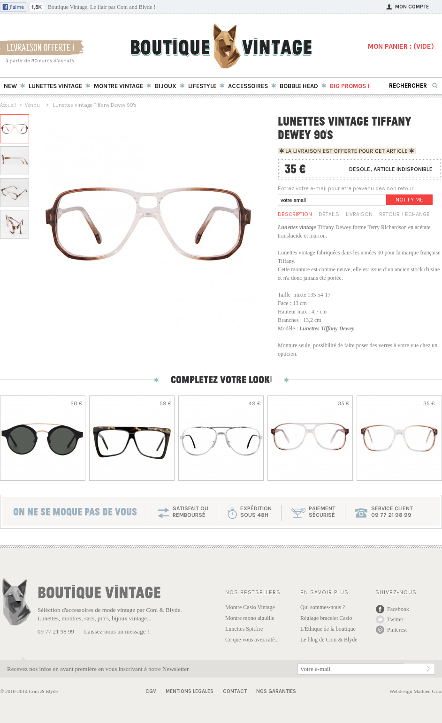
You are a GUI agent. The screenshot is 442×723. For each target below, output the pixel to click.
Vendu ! (34, 105)
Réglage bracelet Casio (326, 618)
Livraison (359, 214)
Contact (235, 691)
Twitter (395, 619)
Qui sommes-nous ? (322, 607)
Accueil (8, 105)
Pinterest (397, 629)
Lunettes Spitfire (244, 629)
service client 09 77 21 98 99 (392, 511)
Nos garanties (276, 691)
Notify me (409, 199)
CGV (150, 691)
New (10, 85)
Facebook (398, 609)
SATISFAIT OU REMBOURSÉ (190, 511)
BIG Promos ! (349, 85)
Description (295, 214)
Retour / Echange (404, 214)
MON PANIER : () (401, 46)
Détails (329, 214)
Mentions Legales (189, 691)
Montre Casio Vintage (250, 607)
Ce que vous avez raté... (252, 639)
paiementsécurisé (322, 511)
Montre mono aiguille (249, 618)
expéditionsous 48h (256, 511)
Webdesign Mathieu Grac (415, 691)
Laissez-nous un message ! (116, 631)
